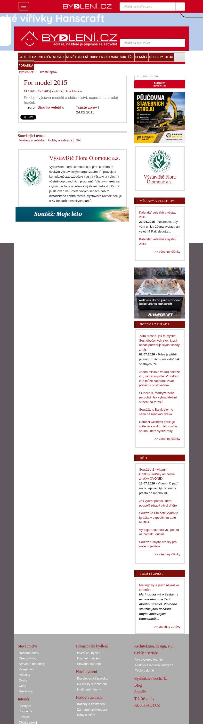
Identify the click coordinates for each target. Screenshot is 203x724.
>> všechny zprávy (167, 627)
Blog (138, 685)
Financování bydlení (92, 646)
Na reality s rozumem (92, 684)
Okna (22, 686)
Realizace (26, 691)
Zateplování (27, 669)
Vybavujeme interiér (149, 659)
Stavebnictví (27, 646)
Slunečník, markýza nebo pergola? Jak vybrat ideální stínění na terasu (158, 397)
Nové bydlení (86, 672)
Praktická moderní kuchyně (154, 665)
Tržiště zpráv (86, 107)
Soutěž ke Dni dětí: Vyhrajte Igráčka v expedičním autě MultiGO (158, 517)
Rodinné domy (29, 653)
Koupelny (25, 711)
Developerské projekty (92, 678)
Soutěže (140, 692)
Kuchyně (25, 706)
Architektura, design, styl (154, 646)
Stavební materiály (32, 664)
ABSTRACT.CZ (147, 705)
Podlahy (24, 675)
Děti (78, 140)
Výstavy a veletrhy (32, 140)
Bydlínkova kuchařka (151, 678)
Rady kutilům (86, 715)
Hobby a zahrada (60, 140)
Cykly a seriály (146, 653)
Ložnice (24, 717)
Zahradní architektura (92, 709)
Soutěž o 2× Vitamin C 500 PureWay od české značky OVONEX (157, 474)
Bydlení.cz (26, 72)
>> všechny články (167, 251)
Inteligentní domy (89, 689)
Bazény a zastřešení (91, 704)
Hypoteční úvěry (88, 658)
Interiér (23, 699)
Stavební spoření (89, 664)
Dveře (23, 680)
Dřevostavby (27, 658)
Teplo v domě (144, 670)
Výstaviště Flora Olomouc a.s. (84, 158)
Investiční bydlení (89, 653)
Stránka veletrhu (51, 107)
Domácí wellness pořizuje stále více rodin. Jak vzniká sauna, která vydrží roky (158, 426)
